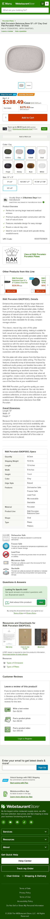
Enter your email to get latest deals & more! (23, 762)
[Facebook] (17, 822)
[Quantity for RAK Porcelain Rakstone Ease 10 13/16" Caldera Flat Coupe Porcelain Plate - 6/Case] (33, 291)
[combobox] (25, 10)
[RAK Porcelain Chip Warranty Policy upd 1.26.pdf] (9, 639)
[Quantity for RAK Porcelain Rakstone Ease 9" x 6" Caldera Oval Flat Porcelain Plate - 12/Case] (3, 291)
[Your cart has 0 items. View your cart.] (44, 4)
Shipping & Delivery (34, 876)
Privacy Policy (31, 613)
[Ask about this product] (25, 602)
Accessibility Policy (25, 901)
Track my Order (25, 868)
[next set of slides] (48, 285)
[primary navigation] (7, 4)
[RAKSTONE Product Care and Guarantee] (25, 639)
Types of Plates (20, 667)
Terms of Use (18, 613)
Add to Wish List (25, 137)
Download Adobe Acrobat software (15, 654)
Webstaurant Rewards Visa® (23, 129)
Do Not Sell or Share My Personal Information (25, 906)
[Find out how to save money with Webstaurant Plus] (2, 278)
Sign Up (42, 767)
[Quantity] (6, 117)
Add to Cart (11, 291)
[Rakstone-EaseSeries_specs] (41, 639)
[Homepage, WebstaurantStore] (25, 3)
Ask (41, 602)
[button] (21, 85)
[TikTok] (24, 822)
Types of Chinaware (22, 663)
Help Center (25, 860)
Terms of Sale (25, 888)
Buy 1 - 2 (6, 98)
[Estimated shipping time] (43, 202)
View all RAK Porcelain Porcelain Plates (35, 255)
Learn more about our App (21, 797)
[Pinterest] (31, 822)
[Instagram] (3, 822)
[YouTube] (10, 822)
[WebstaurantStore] (25, 806)
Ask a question (20, 31)
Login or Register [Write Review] (25, 739)
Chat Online (11, 876)
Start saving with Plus (19, 783)
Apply (44, 129)
